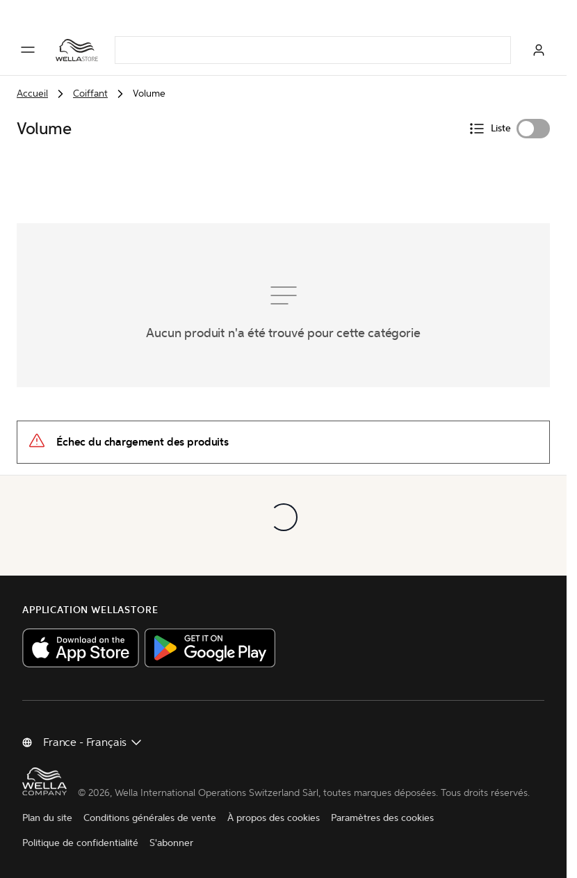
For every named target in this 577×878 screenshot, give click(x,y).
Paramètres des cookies (382, 818)
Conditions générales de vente (149, 818)
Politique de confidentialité (80, 843)
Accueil (32, 93)
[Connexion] (539, 50)
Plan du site (47, 818)
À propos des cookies (273, 818)
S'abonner (171, 843)
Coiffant (90, 93)
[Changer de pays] (93, 742)
